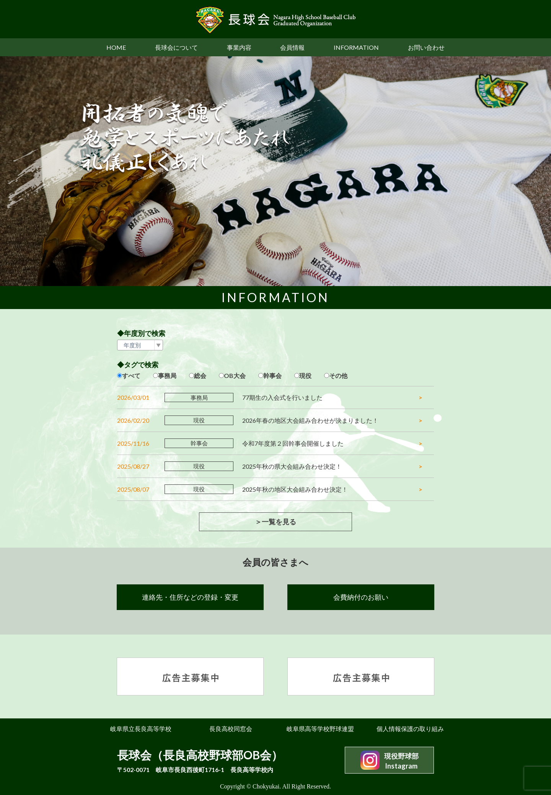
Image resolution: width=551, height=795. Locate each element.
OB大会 (235, 375)
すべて (131, 375)
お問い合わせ (426, 47)
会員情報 (292, 47)
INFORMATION (356, 47)
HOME (116, 47)
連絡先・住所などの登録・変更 (190, 597)
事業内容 (239, 47)
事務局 (167, 375)
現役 (305, 375)
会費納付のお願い (360, 597)
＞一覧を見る (275, 521)
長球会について (176, 47)
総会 (200, 375)
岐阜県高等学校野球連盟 (320, 728)
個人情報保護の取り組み (410, 728)
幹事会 (272, 375)
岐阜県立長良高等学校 (140, 728)
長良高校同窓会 (230, 728)
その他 (338, 375)
